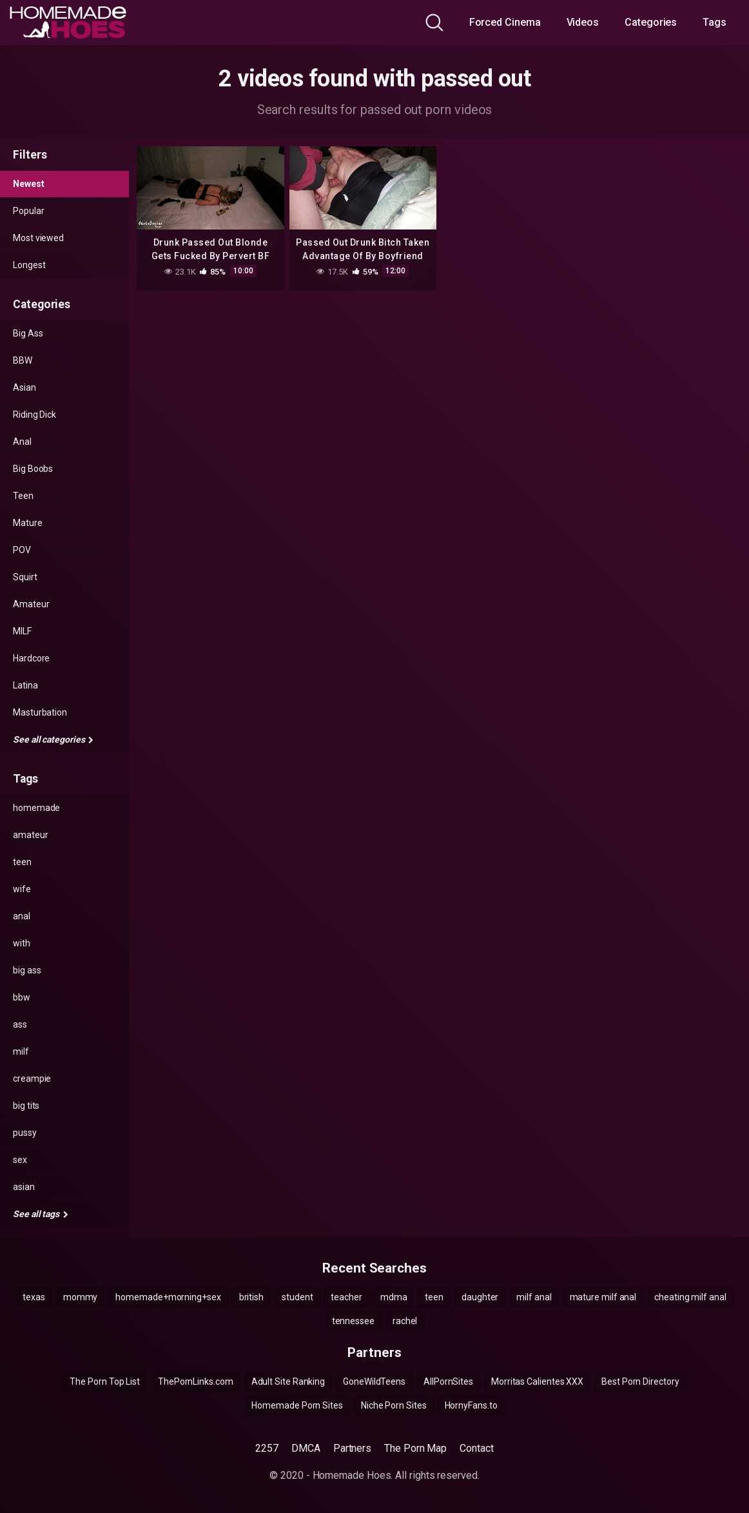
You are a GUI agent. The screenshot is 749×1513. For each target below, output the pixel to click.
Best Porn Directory (640, 1381)
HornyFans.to (471, 1405)
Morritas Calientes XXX (537, 1381)
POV (22, 550)
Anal (22, 441)
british (251, 1297)
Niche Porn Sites (394, 1405)
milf (21, 1051)
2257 (266, 1448)
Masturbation (40, 712)
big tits (26, 1105)
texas (34, 1297)
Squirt (25, 577)
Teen (23, 496)
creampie (32, 1078)
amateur (30, 835)
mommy (80, 1297)
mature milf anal (603, 1297)
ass (20, 1024)
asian (24, 1187)
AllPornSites (448, 1381)
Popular (28, 211)
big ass (27, 970)
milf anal (533, 1297)
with (21, 943)
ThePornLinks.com (195, 1381)
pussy (25, 1132)
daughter (480, 1297)
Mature (28, 523)
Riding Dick (34, 414)
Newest (28, 184)
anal (21, 916)
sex (20, 1160)
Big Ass (28, 333)
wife (22, 889)
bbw (21, 997)
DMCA (305, 1448)
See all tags (40, 1214)
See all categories (53, 739)
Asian (24, 387)
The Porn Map (415, 1448)
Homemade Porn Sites (296, 1405)
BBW (22, 360)
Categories (651, 22)
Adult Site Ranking (288, 1381)
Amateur (31, 604)
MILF (22, 631)
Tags (714, 22)
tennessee (353, 1321)
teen (22, 862)
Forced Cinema (505, 22)
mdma (393, 1297)
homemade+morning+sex (167, 1297)
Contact (476, 1448)
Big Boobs (33, 469)
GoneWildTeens (374, 1381)
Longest (29, 265)
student (297, 1297)
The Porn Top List (105, 1381)
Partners (352, 1448)
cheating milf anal (690, 1297)
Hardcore (31, 658)
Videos (583, 22)
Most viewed (38, 238)
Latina (25, 685)
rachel (405, 1321)
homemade (36, 808)
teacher (346, 1297)
